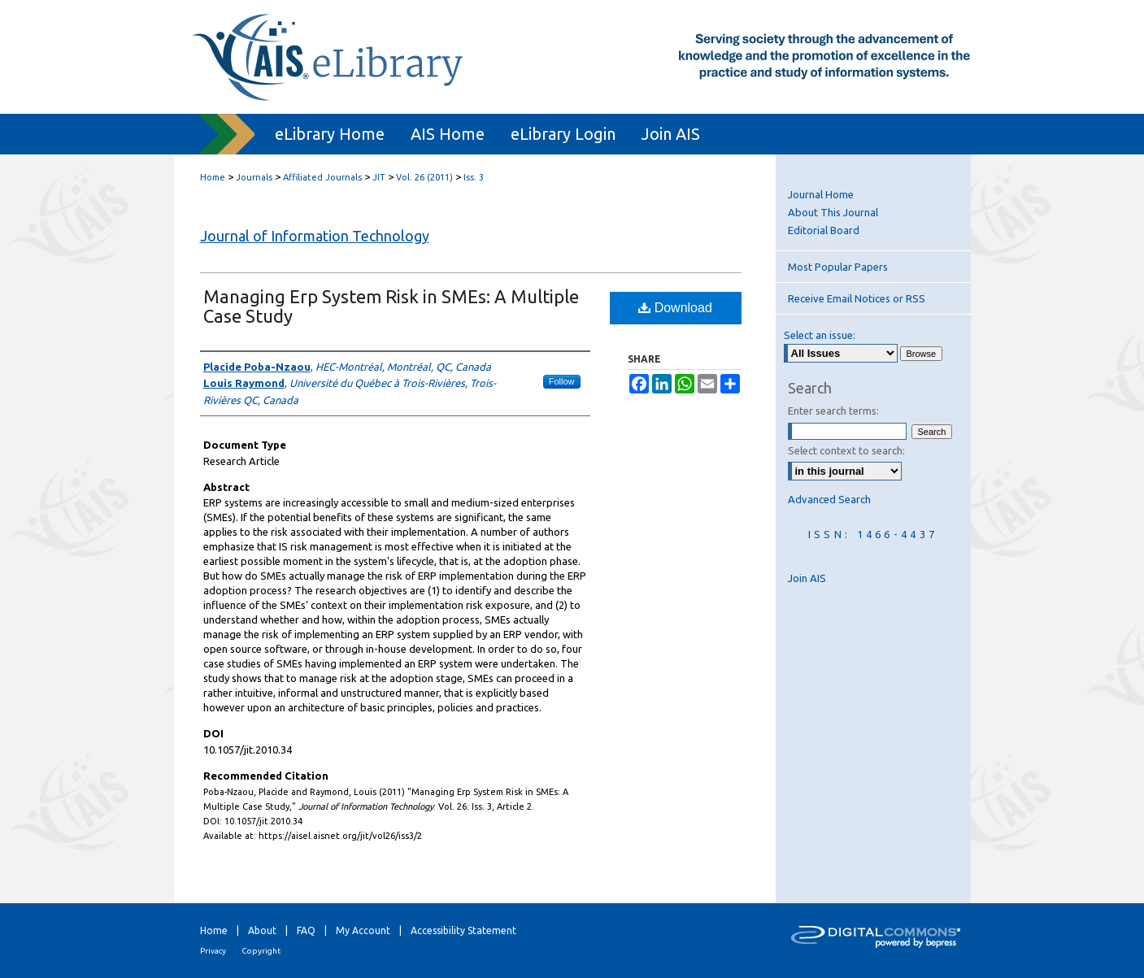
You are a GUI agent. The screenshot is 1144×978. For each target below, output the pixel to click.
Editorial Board (823, 230)
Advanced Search (829, 499)
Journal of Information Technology (314, 236)
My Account (363, 930)
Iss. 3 (473, 177)
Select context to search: (846, 450)
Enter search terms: (833, 410)
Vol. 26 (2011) (424, 177)
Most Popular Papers (838, 266)
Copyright (261, 950)
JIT (378, 177)
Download (675, 308)
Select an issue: (819, 335)
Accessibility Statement (463, 930)
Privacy (213, 950)
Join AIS (807, 578)
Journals (254, 177)
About (262, 930)
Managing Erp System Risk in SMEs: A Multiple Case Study (391, 306)
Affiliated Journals (322, 177)
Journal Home (821, 194)
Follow (562, 381)
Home (212, 177)
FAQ (306, 930)
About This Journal (833, 212)
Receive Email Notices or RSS (856, 298)
